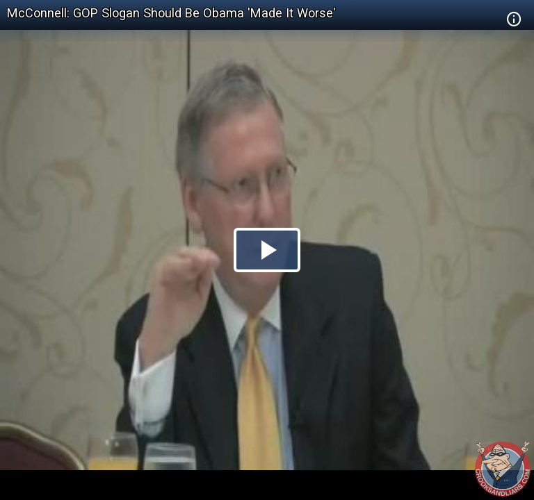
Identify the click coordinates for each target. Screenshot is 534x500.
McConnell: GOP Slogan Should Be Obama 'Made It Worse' (171, 13)
